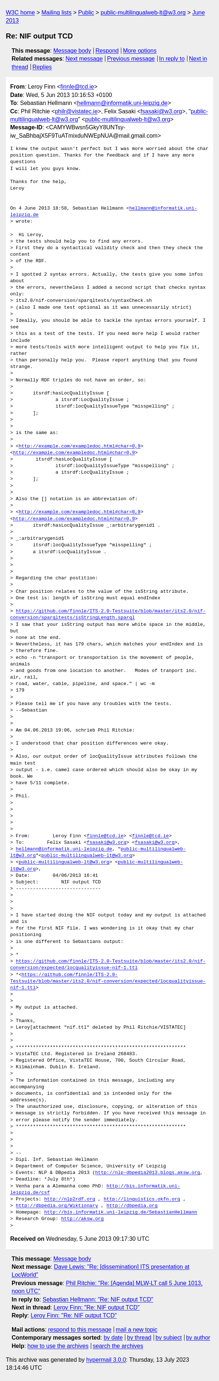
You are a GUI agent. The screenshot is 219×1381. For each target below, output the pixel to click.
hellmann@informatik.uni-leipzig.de (122, 103)
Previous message (131, 59)
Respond (107, 51)
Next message (84, 59)
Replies (42, 67)
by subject (168, 1338)
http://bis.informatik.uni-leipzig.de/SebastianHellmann (120, 1212)
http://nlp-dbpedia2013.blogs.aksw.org (147, 1173)
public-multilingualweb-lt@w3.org (143, 12)
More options (140, 51)
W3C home (20, 12)
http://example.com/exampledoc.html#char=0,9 (79, 446)
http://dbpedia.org (131, 1206)
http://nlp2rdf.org (69, 1199)
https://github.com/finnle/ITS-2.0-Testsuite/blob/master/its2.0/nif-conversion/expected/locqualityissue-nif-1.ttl (108, 964)
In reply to (171, 59)
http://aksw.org (82, 1219)
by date (113, 1338)
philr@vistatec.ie (76, 111)
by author (198, 1338)
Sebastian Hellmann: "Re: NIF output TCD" (97, 1299)
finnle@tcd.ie (77, 87)
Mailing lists (56, 12)
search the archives (118, 1346)
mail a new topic (137, 1330)
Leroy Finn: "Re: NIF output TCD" (97, 1307)
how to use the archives (58, 1346)
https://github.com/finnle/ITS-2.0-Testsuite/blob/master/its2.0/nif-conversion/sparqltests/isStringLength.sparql (108, 614)
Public (86, 12)
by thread (139, 1338)
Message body (72, 51)
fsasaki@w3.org (161, 111)
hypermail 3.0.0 (106, 1360)
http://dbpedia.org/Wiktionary (57, 1206)
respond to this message (79, 1330)
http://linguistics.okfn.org (142, 1199)
